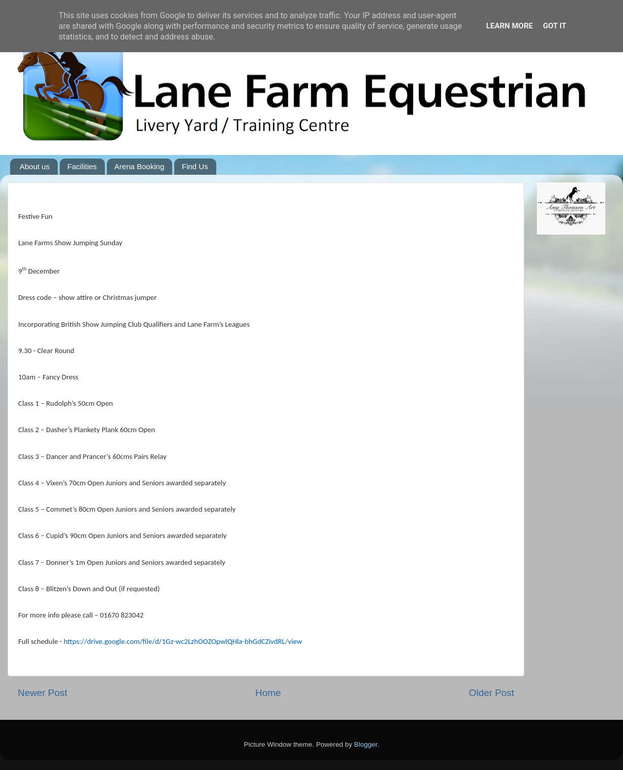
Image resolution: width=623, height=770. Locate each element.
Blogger (365, 744)
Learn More (509, 25)
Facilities (82, 166)
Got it (554, 25)
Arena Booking (139, 166)
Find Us (195, 166)
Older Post (491, 692)
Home (268, 692)
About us (35, 166)
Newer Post (42, 692)
